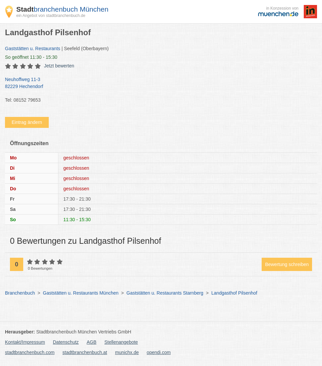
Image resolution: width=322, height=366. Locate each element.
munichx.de (127, 352)
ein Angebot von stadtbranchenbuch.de (50, 15)
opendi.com (158, 352)
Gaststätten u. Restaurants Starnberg (164, 293)
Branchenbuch (20, 293)
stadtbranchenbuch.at (84, 352)
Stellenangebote (121, 342)
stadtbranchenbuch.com (29, 352)
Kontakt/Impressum (25, 342)
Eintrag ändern (27, 122)
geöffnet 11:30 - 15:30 (31, 57)
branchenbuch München (62, 9)
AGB (92, 342)
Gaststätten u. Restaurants (32, 48)
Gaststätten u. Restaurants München (80, 293)
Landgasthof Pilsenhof (234, 293)
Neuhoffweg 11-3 (157, 83)
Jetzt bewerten (59, 65)
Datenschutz (66, 342)
